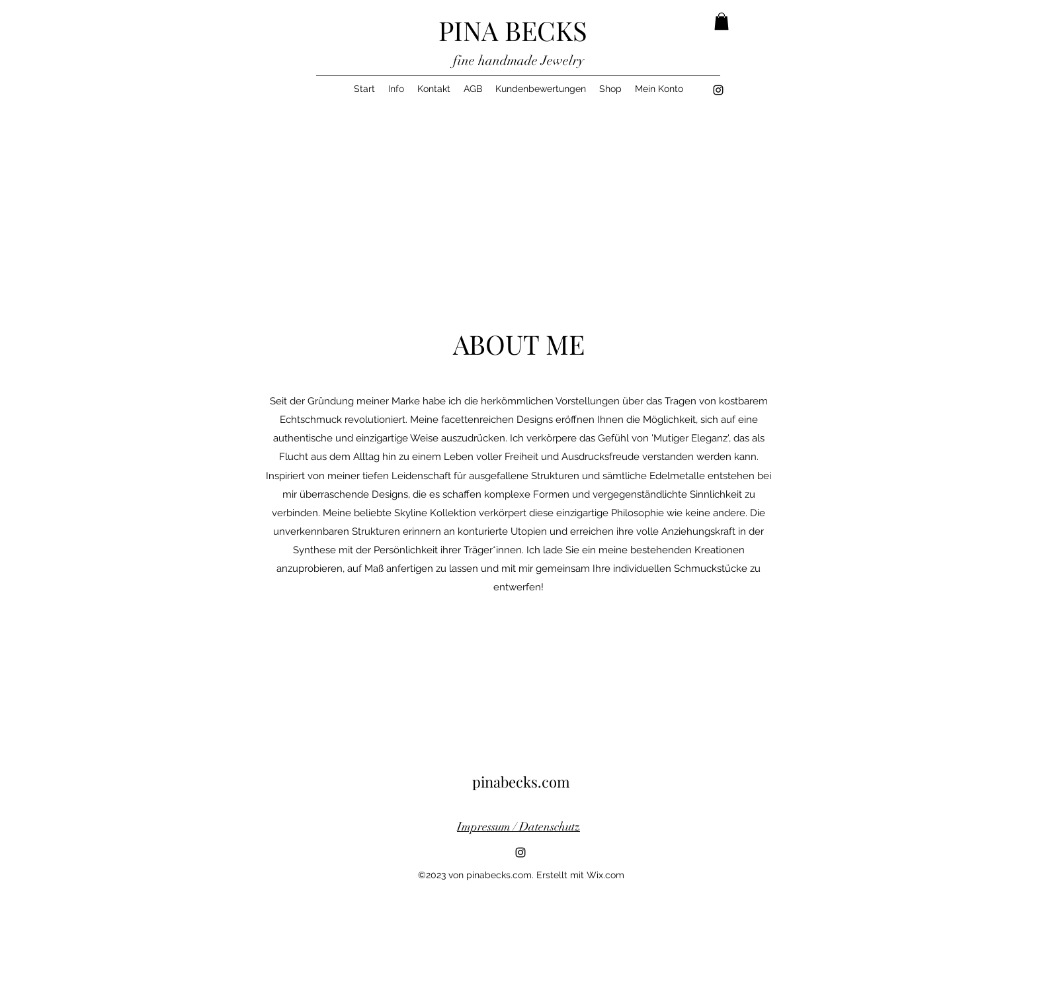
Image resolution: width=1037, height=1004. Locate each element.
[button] (721, 21)
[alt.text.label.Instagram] (718, 90)
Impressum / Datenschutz (518, 826)
